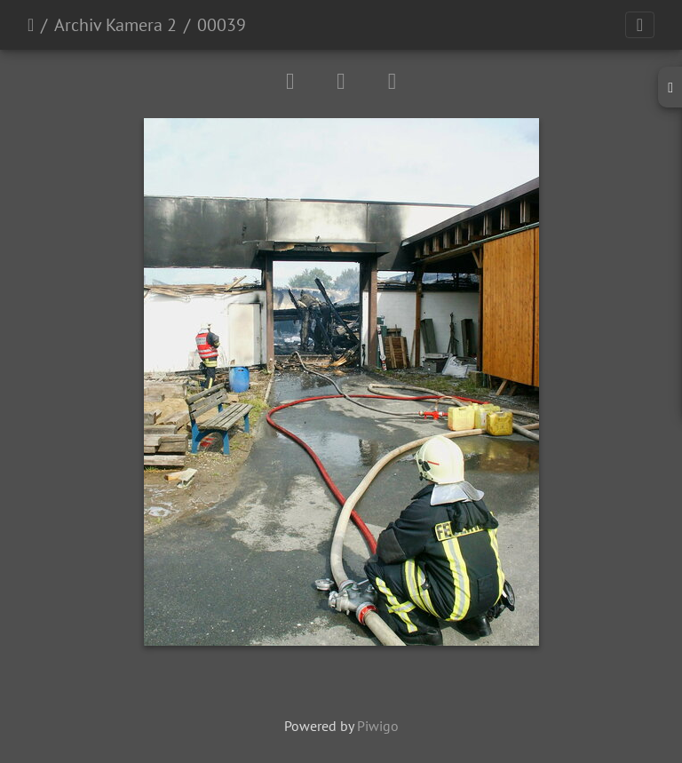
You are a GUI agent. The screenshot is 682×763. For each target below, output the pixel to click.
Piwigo (378, 726)
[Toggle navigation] (639, 25)
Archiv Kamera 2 (115, 24)
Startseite (31, 25)
